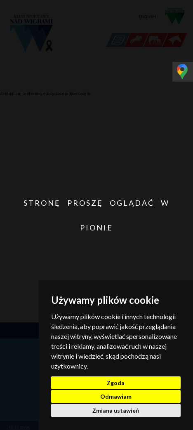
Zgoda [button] (116, 382)
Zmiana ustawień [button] (115, 410)
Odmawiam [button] (116, 396)
